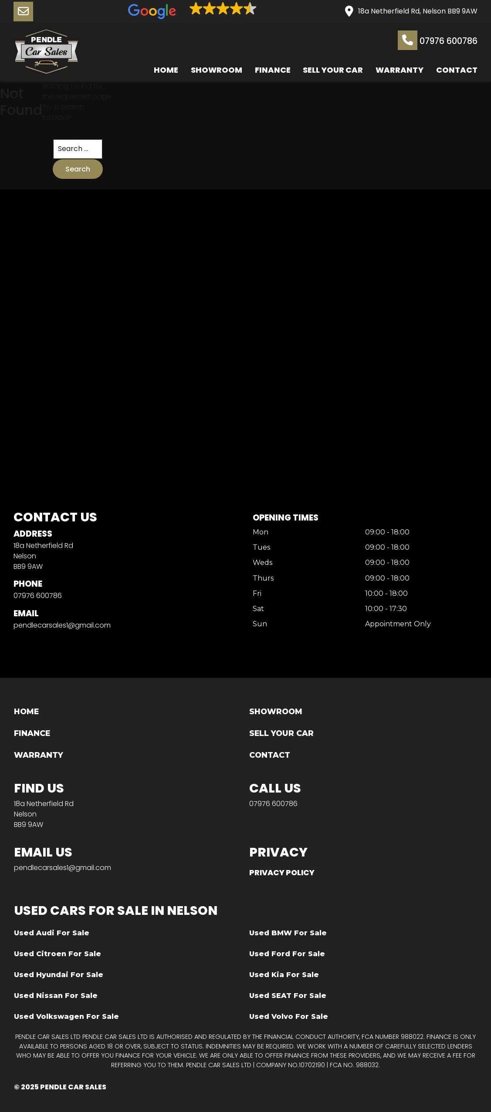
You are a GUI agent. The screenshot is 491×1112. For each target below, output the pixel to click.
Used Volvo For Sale (288, 1016)
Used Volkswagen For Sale (66, 1016)
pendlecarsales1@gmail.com (62, 625)
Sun (260, 624)
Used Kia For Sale (284, 975)
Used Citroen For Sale (57, 954)
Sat (258, 609)
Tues (261, 547)
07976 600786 (437, 40)
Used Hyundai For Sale (58, 975)
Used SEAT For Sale (287, 995)
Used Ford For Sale (287, 954)
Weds (262, 563)
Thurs (263, 578)
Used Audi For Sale (51, 933)
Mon (260, 532)
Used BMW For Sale (288, 933)
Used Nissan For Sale (56, 995)
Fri (257, 594)
